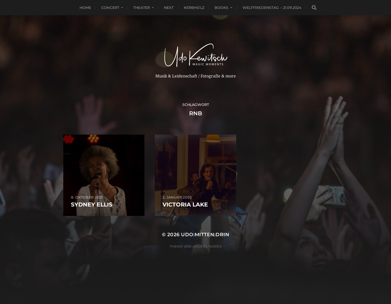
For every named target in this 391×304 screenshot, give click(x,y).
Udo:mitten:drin (205, 234)
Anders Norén (207, 246)
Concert (110, 7)
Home (85, 7)
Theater (141, 7)
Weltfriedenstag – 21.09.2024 (272, 7)
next (169, 7)
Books (222, 7)
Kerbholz (194, 7)
